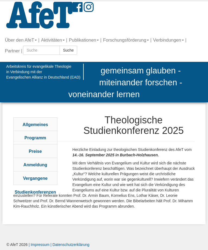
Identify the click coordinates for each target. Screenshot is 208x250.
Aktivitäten (53, 40)
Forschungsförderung (126, 40)
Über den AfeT (21, 40)
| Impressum (39, 244)
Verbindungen (168, 40)
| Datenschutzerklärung (69, 244)
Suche (68, 50)
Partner (12, 50)
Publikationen (84, 40)
